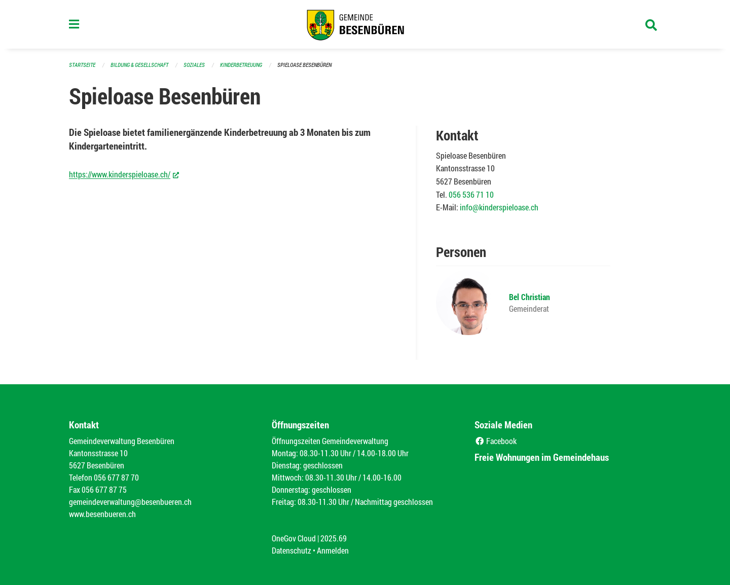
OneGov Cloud (294, 538)
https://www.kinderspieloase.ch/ (124, 173)
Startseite (82, 64)
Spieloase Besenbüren (304, 64)
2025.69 (333, 538)
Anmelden (333, 550)
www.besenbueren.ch (102, 513)
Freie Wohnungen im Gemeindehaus (541, 457)
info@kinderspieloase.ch (499, 207)
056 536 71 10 (471, 194)
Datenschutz (291, 550)
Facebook (495, 440)
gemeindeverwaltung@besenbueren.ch (130, 501)
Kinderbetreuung (241, 64)
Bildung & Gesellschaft (139, 64)
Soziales (194, 64)
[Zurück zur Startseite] (365, 24)
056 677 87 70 (116, 477)
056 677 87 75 (104, 489)
